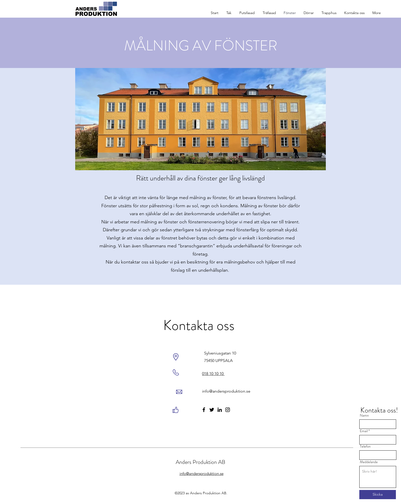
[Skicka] (377, 494)
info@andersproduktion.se (226, 391)
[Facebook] (204, 410)
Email (364, 431)
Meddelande (369, 462)
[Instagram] (228, 410)
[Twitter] (212, 410)
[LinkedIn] (220, 410)
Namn (364, 415)
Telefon (365, 446)
